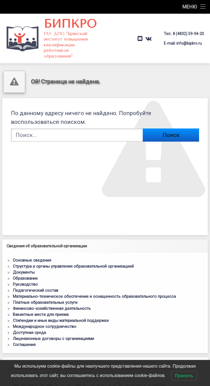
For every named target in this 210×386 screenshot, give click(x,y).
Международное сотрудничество (44, 326)
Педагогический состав (35, 290)
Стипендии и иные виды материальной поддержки (61, 320)
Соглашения (24, 344)
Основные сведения (32, 260)
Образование (25, 278)
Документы (24, 272)
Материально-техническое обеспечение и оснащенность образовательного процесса (94, 296)
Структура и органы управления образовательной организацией (73, 266)
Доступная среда (29, 332)
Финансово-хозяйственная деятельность (52, 308)
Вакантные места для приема (41, 314)
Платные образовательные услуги (45, 302)
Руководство (25, 284)
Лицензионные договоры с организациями (53, 338)
